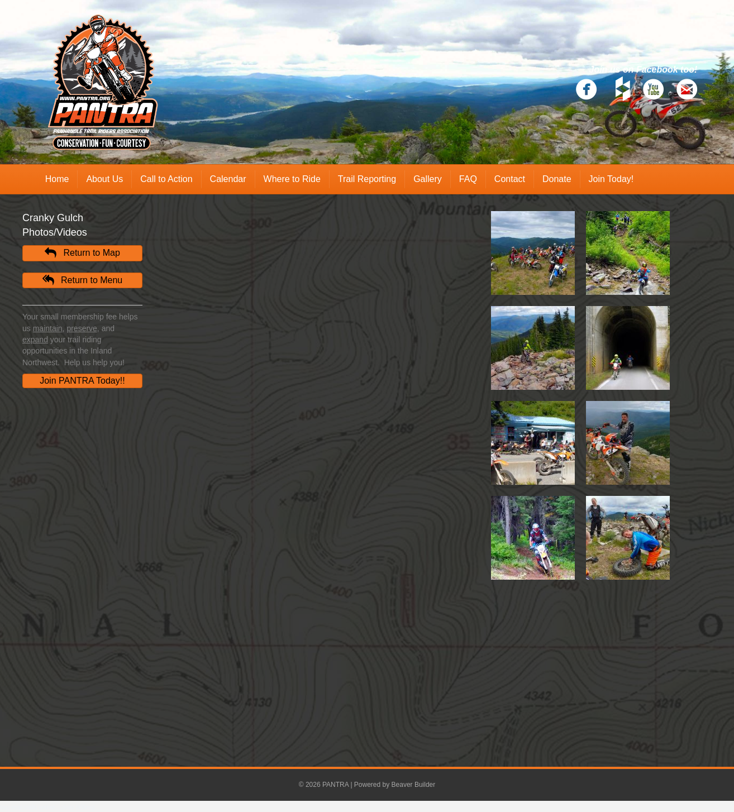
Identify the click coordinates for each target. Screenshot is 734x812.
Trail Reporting (367, 179)
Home (57, 179)
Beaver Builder (414, 785)
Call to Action (166, 179)
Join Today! (611, 179)
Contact (509, 179)
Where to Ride (292, 179)
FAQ (468, 179)
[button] (82, 253)
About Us (104, 179)
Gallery (427, 179)
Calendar (228, 179)
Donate (556, 179)
